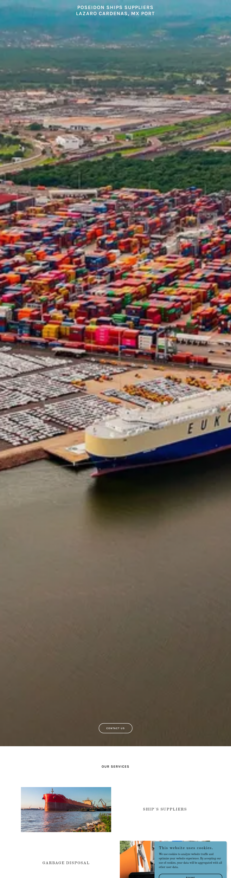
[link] (115, 14)
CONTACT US (115, 728)
